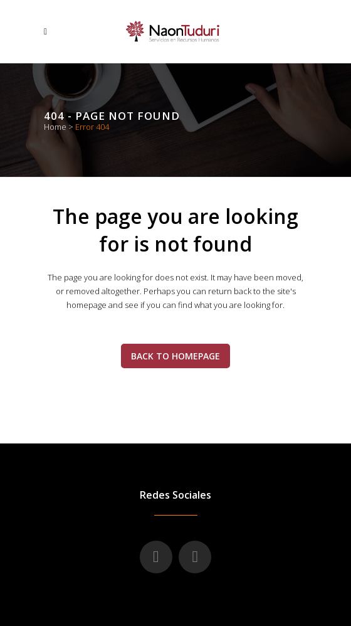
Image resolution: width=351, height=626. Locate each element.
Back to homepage (175, 356)
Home (55, 126)
